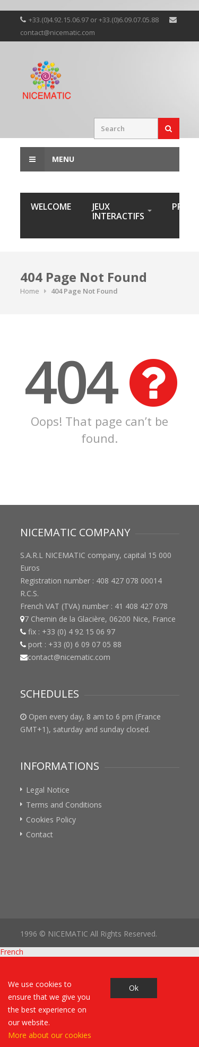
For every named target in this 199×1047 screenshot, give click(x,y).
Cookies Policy (51, 819)
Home (29, 291)
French (11, 952)
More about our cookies (49, 1035)
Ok (134, 988)
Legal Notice (48, 790)
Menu (47, 159)
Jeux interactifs (118, 211)
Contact (39, 834)
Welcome (51, 206)
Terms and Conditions (64, 805)
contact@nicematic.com (57, 32)
